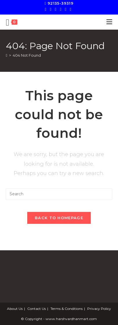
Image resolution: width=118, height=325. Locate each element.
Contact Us (36, 308)
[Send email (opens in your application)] (70, 9)
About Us (15, 308)
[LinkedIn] (65, 9)
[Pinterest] (55, 9)
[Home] (6, 55)
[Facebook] (50, 9)
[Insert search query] (59, 194)
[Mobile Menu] (109, 22)
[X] (46, 9)
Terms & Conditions (66, 308)
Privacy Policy (99, 308)
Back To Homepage (59, 217)
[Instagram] (60, 9)
